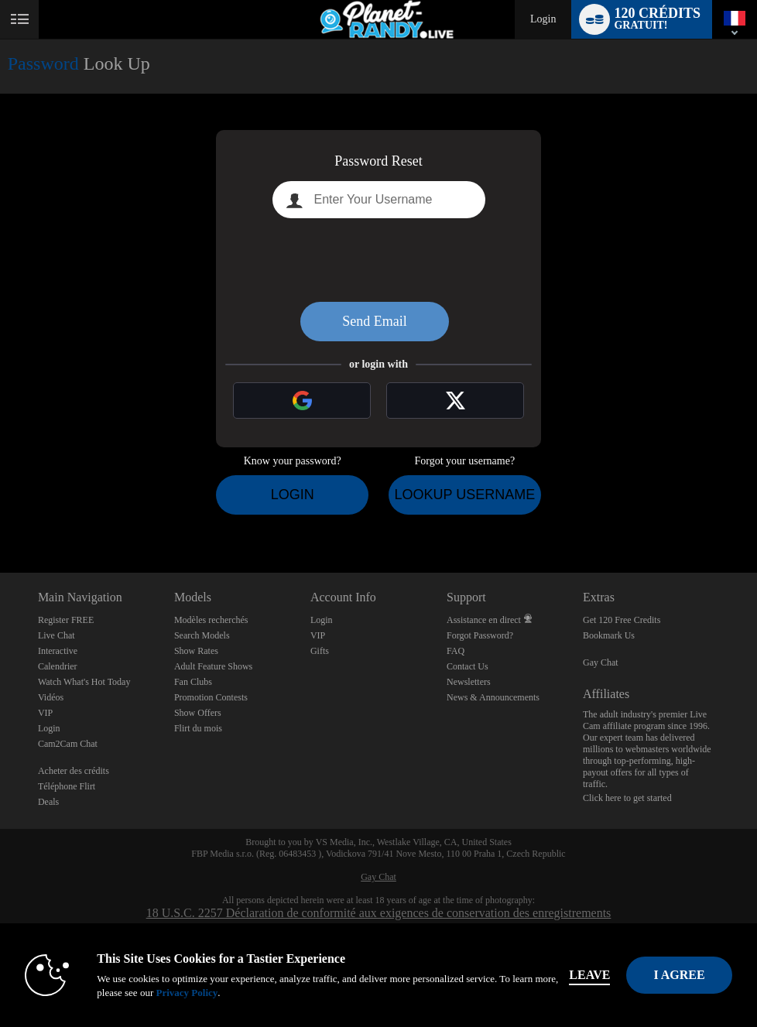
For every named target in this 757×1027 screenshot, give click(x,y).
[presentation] (378, 260)
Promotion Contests (211, 697)
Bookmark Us (609, 635)
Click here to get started (627, 798)
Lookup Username (464, 494)
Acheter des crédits (73, 770)
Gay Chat (600, 662)
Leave (589, 974)
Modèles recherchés (211, 619)
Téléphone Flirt (66, 786)
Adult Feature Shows (213, 666)
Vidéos (50, 697)
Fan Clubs (193, 681)
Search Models (202, 635)
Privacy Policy (187, 992)
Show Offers (197, 712)
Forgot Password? (480, 635)
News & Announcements (493, 697)
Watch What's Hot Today (84, 681)
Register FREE (66, 619)
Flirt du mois (198, 728)
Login (543, 19)
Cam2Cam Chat (68, 743)
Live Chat (56, 635)
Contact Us (467, 666)
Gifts (319, 650)
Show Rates (196, 650)
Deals (48, 801)
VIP (45, 712)
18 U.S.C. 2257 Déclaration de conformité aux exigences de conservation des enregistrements (378, 912)
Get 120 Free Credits (621, 619)
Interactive (57, 650)
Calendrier (57, 666)
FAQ (455, 650)
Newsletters (469, 681)
